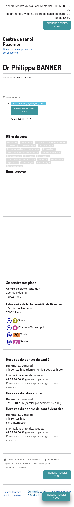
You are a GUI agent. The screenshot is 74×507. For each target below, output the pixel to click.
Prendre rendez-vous (57, 25)
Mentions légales (42, 463)
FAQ (18, 463)
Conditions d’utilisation (15, 467)
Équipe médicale (51, 459)
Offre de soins (33, 459)
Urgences (8, 463)
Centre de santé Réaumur (18, 41)
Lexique (27, 463)
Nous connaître (16, 459)
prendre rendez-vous (24, 110)
